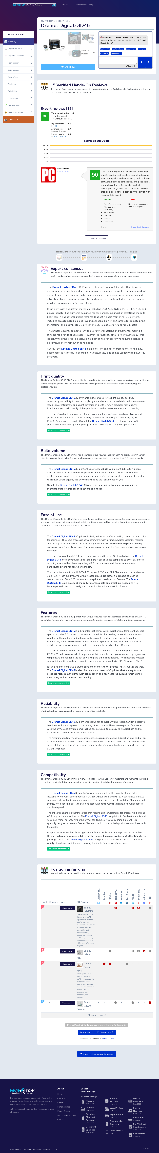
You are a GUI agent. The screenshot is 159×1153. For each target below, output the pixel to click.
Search (60, 1102)
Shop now (68, 66)
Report (104, 227)
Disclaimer (27, 1149)
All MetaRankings (89, 1096)
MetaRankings (63, 1107)
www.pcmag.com (64, 171)
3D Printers (62, 21)
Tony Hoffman (63, 169)
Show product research (59, 430)
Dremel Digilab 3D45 (64, 287)
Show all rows (96, 1015)
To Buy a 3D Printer (60, 136)
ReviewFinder (47, 21)
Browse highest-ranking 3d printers (96, 1054)
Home (60, 1094)
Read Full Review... (141, 227)
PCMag (56, 126)
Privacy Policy (15, 1149)
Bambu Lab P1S (108, 1038)
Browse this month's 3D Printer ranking (96, 1032)
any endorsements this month (113, 1025)
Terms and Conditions (41, 1149)
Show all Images (88, 52)
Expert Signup (63, 1111)
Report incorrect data (66, 1115)
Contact (60, 1119)
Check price (67, 908)
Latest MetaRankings (85, 4)
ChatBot (61, 1098)
